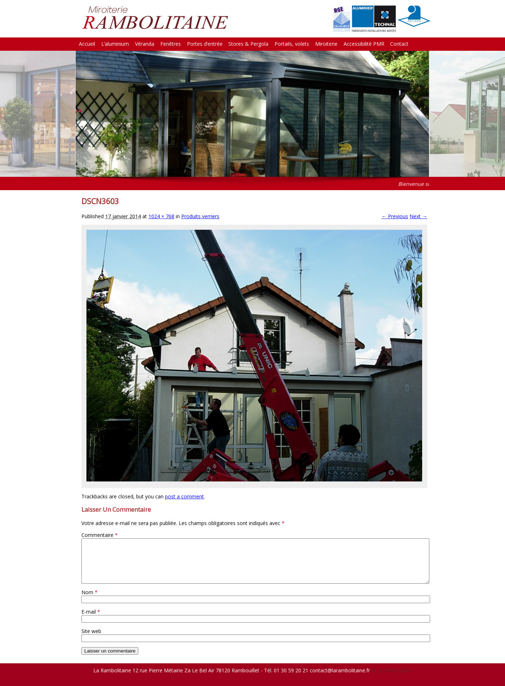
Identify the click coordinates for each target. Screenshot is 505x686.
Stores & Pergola (248, 43)
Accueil (87, 43)
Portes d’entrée (205, 43)
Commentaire (99, 535)
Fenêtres (170, 43)
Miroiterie (326, 43)
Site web (91, 639)
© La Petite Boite (391, 679)
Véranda (144, 43)
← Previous (394, 216)
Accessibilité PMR (364, 43)
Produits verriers (200, 216)
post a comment (184, 496)
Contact (399, 43)
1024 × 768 (161, 216)
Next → (418, 216)
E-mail (90, 620)
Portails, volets (291, 43)
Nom (89, 600)
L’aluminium (115, 43)
